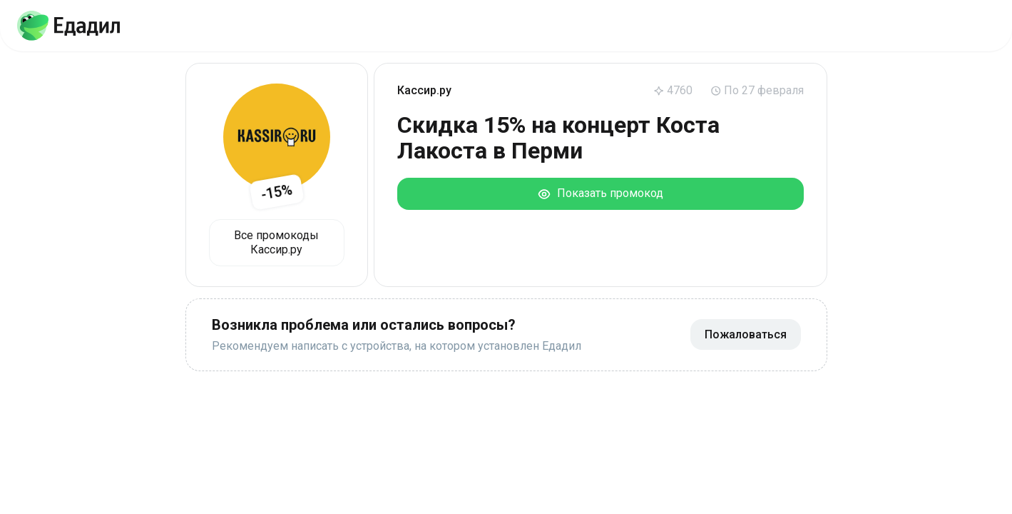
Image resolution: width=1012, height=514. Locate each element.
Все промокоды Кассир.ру (276, 242)
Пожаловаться (746, 334)
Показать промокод (600, 193)
